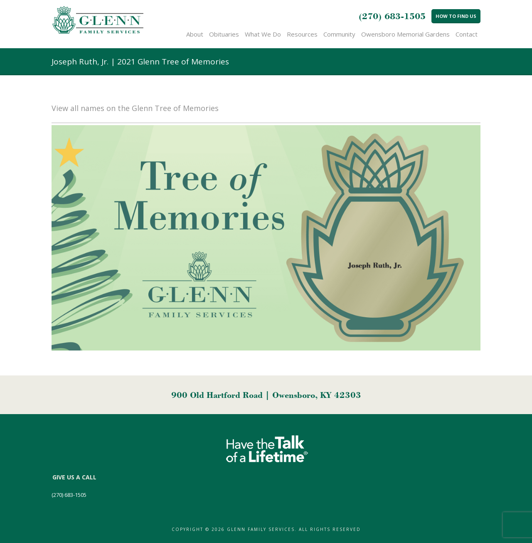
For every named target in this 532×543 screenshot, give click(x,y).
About (194, 34)
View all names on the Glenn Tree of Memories (135, 108)
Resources (302, 34)
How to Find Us (456, 16)
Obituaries (224, 34)
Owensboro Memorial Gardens (405, 34)
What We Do (263, 34)
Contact (467, 34)
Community (339, 34)
